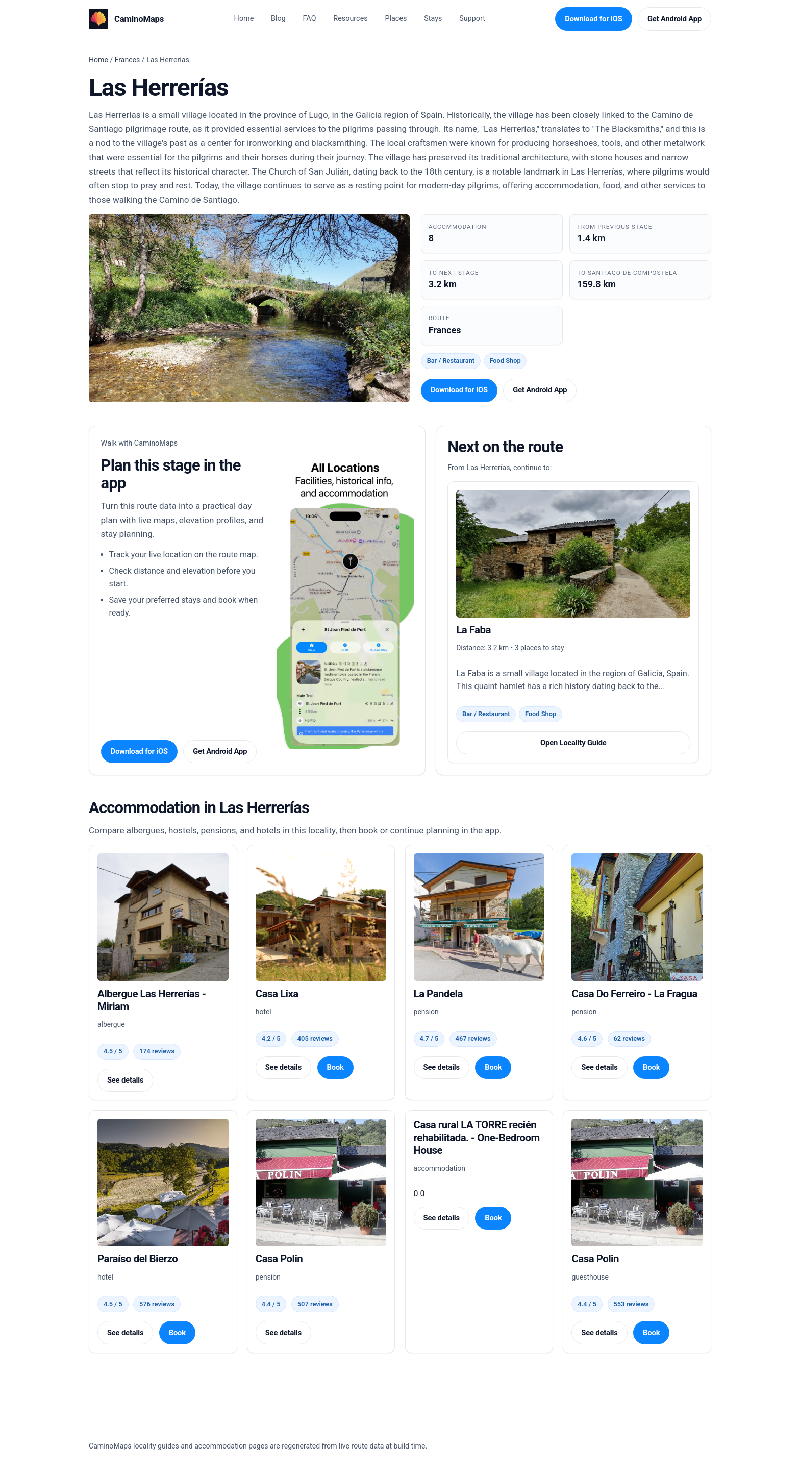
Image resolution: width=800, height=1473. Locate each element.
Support (472, 18)
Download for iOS (593, 18)
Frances (127, 60)
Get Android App (674, 18)
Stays (433, 18)
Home (244, 18)
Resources (350, 18)
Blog (278, 18)
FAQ (309, 18)
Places (396, 18)
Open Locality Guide (573, 742)
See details (125, 1080)
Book (335, 1067)
